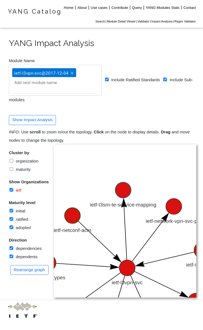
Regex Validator (185, 21)
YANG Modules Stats (162, 8)
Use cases (99, 8)
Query (137, 8)
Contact (189, 8)
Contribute (119, 8)
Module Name (22, 60)
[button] (71, 70)
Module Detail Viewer (121, 21)
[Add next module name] (41, 82)
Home (69, 8)
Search (100, 21)
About (82, 8)
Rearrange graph (29, 269)
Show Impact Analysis (32, 119)
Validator (144, 21)
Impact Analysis (161, 21)
